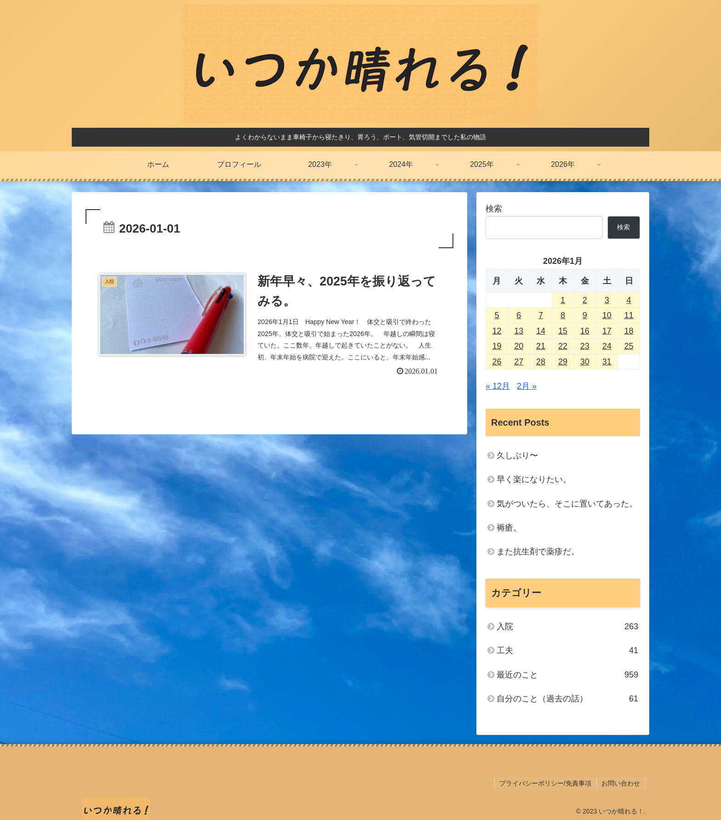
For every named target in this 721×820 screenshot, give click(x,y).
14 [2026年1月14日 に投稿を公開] (540, 331)
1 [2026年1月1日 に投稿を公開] (563, 300)
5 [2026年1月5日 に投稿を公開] (496, 315)
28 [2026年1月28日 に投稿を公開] (540, 361)
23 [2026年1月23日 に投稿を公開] (584, 346)
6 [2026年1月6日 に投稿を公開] (518, 315)
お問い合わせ (621, 782)
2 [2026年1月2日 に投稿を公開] (585, 300)
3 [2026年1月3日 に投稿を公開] (607, 300)
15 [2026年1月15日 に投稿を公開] (562, 331)
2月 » (527, 386)
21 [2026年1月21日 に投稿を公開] (540, 346)
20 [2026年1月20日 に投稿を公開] (518, 346)
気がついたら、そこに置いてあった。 (567, 503)
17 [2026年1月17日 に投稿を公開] (607, 331)
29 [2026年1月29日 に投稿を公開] (562, 361)
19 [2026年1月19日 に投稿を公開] (496, 346)
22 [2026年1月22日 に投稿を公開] (562, 346)
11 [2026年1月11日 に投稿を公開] (629, 315)
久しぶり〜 (517, 455)
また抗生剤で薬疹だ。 (538, 551)
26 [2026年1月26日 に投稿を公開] (496, 361)
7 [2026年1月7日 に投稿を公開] (540, 315)
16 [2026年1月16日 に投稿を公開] (584, 331)
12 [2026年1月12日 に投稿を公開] (496, 331)
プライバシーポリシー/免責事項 (546, 782)
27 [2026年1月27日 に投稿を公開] (518, 361)
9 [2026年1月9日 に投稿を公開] (585, 315)
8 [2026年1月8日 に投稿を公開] (563, 315)
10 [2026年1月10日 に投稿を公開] (607, 315)
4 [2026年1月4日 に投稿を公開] (629, 300)
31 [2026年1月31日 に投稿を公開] (607, 361)
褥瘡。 (509, 527)
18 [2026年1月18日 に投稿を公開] (629, 331)
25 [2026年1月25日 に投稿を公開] (629, 346)
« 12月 (498, 386)
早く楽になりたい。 (534, 479)
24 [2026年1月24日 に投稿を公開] (607, 346)
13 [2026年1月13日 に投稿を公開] (518, 331)
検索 (494, 208)
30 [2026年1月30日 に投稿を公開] (584, 361)
